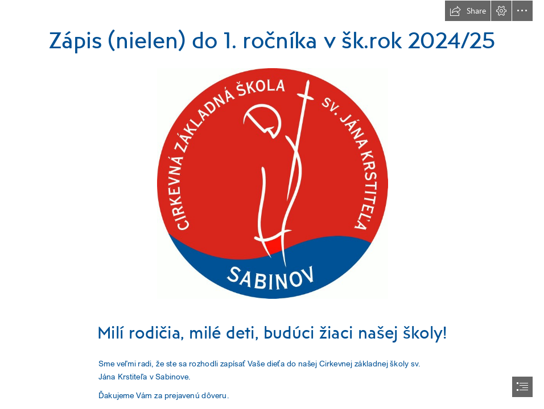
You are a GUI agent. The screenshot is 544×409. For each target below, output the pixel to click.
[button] (468, 11)
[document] (272, 204)
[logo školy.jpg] (272, 183)
